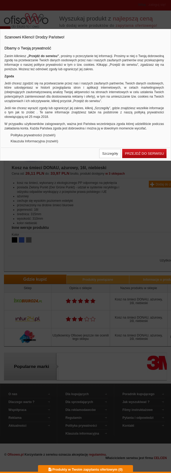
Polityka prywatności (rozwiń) (33, 135)
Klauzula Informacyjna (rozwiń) (34, 141)
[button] (110, 153)
